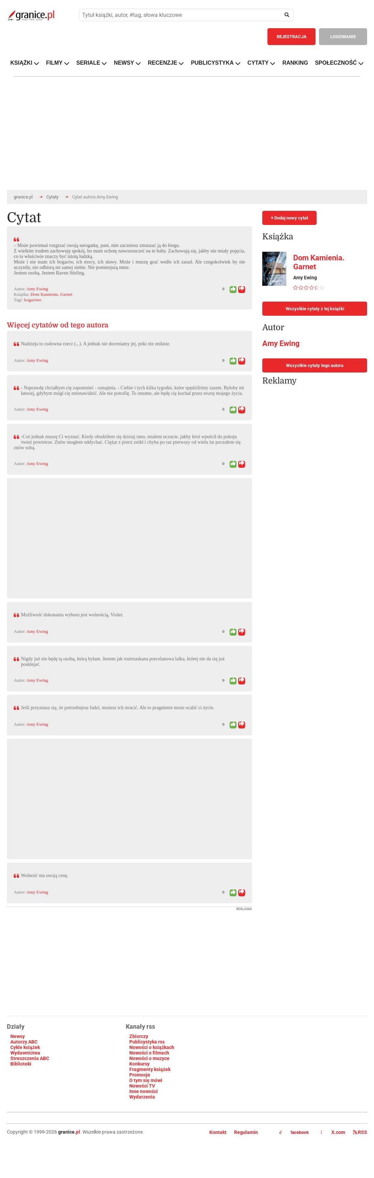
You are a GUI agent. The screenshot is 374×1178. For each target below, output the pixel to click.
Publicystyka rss (147, 1042)
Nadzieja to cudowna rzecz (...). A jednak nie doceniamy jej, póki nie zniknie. (95, 343)
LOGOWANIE (343, 36)
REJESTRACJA (292, 36)
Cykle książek (25, 1047)
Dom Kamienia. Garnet (52, 294)
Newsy (17, 1036)
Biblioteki (20, 1064)
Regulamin (246, 1132)
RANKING (295, 63)
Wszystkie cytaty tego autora (314, 365)
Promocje (139, 1075)
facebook (294, 1132)
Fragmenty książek (149, 1069)
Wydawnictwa (25, 1053)
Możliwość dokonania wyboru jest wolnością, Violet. (72, 614)
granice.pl (23, 196)
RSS (360, 1132)
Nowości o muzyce (149, 1058)
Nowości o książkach (151, 1047)
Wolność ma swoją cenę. (44, 875)
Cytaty (52, 196)
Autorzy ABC (23, 1042)
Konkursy (139, 1064)
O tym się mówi (145, 1080)
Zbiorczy (138, 1036)
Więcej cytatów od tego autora (57, 325)
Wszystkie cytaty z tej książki (315, 308)
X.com (333, 1132)
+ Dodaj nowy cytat (289, 217)
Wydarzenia (142, 1097)
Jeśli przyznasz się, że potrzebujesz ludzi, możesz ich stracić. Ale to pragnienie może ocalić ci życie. (117, 707)
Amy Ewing (37, 288)
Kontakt (218, 1132)
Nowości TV (142, 1086)
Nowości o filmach (149, 1053)
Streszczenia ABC (29, 1058)
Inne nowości (143, 1091)
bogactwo (33, 299)
